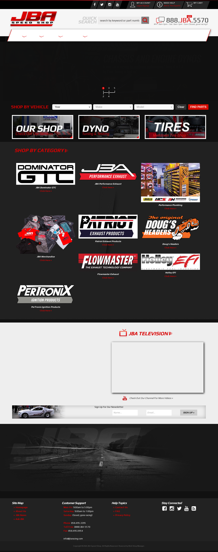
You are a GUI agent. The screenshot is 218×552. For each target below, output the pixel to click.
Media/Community (138, 34)
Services (28, 34)
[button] (123, 20)
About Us (59, 34)
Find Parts (198, 106)
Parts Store (94, 34)
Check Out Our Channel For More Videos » (151, 398)
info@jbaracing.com (73, 538)
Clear (180, 106)
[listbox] (71, 107)
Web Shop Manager (136, 546)
